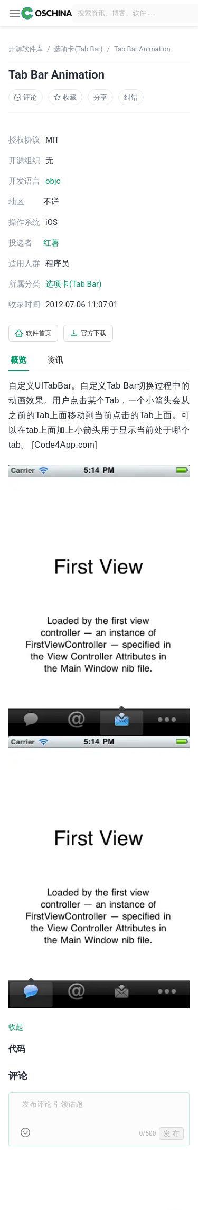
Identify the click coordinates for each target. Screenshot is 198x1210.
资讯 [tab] (55, 360)
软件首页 (33, 333)
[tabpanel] (99, 769)
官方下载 (88, 333)
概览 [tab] (18, 360)
